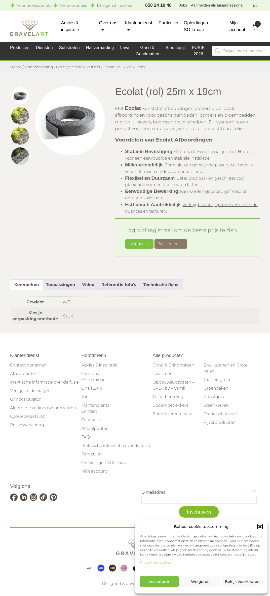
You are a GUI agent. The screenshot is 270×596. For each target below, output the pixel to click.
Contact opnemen (28, 365)
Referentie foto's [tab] (118, 284)
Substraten (69, 47)
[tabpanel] (70, 120)
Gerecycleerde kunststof (78, 67)
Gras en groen (218, 379)
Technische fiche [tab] (161, 284)
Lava (124, 47)
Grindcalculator (25, 399)
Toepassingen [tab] (60, 284)
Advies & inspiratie (99, 365)
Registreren (171, 244)
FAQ (85, 437)
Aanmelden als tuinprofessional (217, 5)
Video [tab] (88, 284)
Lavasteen (162, 373)
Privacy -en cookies (155, 562)
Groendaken (216, 388)
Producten (20, 47)
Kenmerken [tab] (26, 284)
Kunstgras (214, 396)
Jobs (183, 5)
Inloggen (139, 244)
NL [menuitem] (255, 6)
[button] (259, 526)
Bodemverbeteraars (172, 413)
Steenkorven (216, 405)
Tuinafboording (39, 67)
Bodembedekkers (170, 405)
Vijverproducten (220, 422)
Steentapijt (176, 47)
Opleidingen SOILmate (104, 462)
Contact (89, 411)
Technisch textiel (220, 413)
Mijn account (94, 471)
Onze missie (93, 379)
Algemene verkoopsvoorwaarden (43, 407)
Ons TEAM (91, 388)
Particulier (169, 22)
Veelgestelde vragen (30, 390)
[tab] (20, 96)
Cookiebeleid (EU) (28, 416)
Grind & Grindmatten (173, 365)
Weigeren (200, 581)
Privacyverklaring (27, 425)
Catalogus (91, 420)
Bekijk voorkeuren (242, 581)
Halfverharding (100, 47)
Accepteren (159, 581)
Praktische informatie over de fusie (44, 382)
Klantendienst (95, 405)
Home (16, 67)
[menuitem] (255, 5)
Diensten (44, 47)
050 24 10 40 (158, 5)
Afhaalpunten (23, 373)
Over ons (90, 373)
